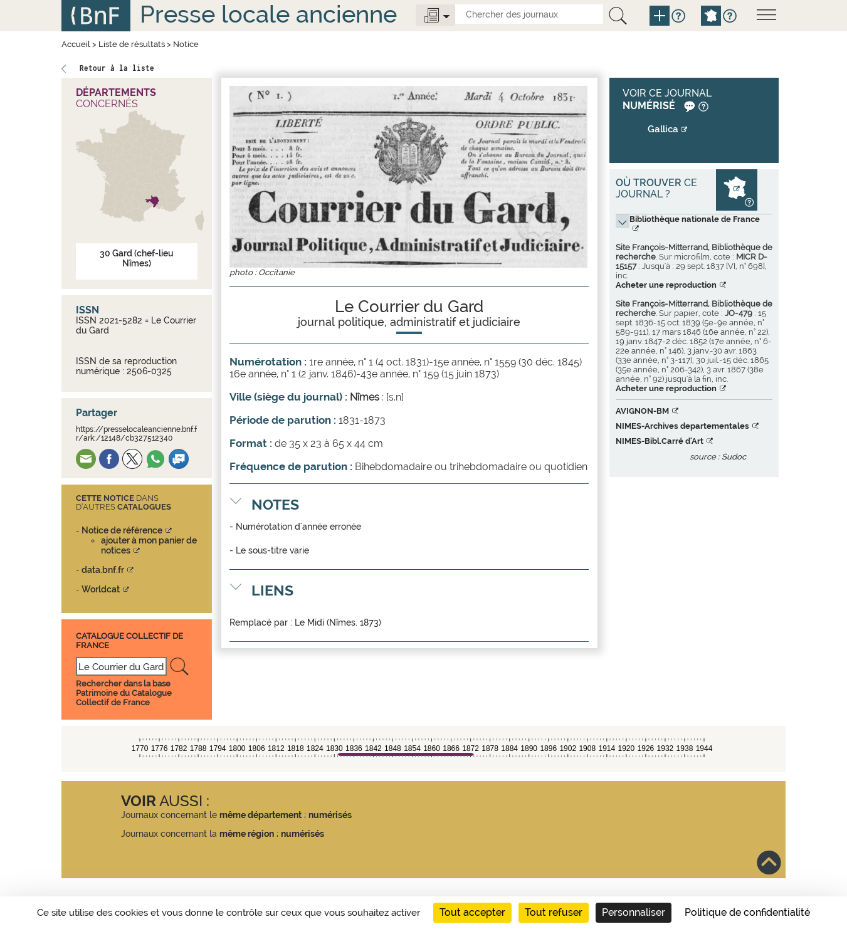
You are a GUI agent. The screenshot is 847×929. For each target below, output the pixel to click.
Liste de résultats (131, 44)
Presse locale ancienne (268, 14)
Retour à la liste (117, 68)
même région (246, 834)
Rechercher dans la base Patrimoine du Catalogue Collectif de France (124, 693)
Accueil (75, 44)
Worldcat (101, 589)
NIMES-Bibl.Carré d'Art (659, 441)
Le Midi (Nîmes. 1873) (338, 622)
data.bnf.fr (103, 570)
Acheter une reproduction (666, 285)
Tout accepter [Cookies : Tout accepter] (472, 912)
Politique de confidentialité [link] (747, 912)
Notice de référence (122, 530)
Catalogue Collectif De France (129, 640)
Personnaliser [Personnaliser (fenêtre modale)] (633, 912)
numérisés (330, 815)
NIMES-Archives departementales (682, 426)
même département (260, 815)
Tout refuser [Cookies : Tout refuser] (553, 912)
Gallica (663, 129)
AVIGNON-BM (642, 411)
